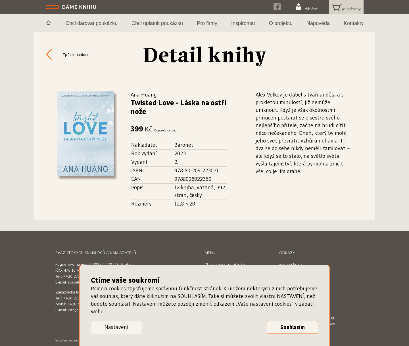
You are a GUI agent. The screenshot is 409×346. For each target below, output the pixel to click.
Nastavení (116, 327)
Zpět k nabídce (75, 55)
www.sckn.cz (290, 265)
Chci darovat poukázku (224, 265)
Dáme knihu (71, 7)
